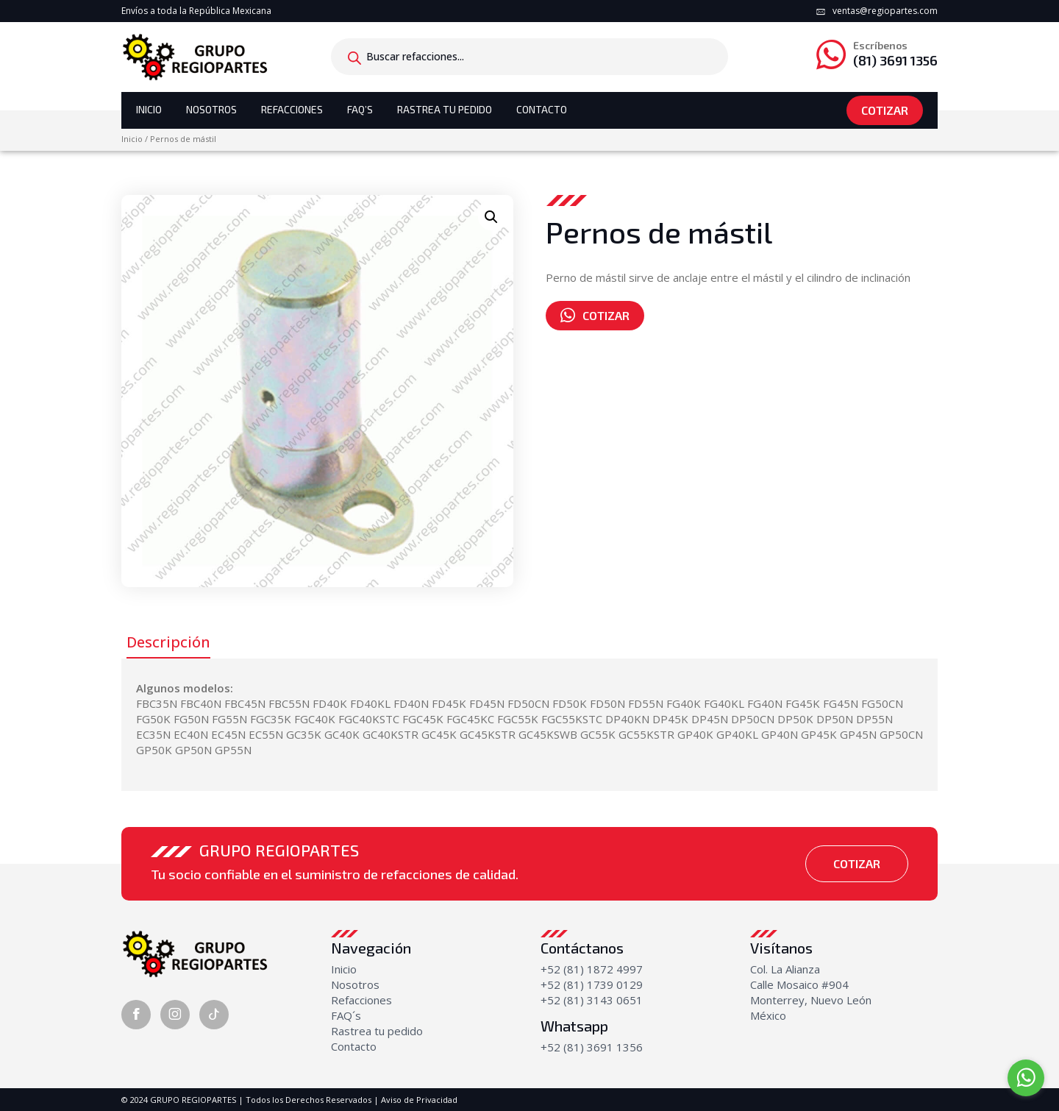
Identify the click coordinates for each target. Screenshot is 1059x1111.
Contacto (541, 109)
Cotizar (884, 110)
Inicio (149, 109)
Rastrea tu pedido (377, 1030)
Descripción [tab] (168, 642)
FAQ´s (346, 1015)
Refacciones (292, 109)
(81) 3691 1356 (895, 54)
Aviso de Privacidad (419, 1099)
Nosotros (211, 109)
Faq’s (360, 109)
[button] (491, 217)
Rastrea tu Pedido (444, 109)
